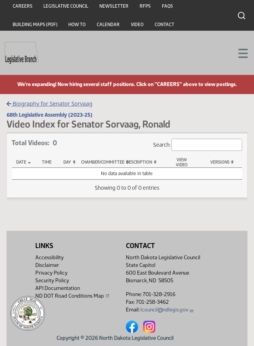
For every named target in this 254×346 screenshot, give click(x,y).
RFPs (145, 6)
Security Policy (52, 280)
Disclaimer (47, 265)
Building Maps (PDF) (35, 24)
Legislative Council (65, 6)
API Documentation (57, 288)
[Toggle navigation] (239, 52)
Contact (164, 24)
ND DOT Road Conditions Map (73, 295)
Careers (23, 6)
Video (137, 24)
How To (77, 24)
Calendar (108, 24)
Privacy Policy (51, 273)
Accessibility (49, 257)
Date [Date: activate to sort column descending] (21, 162)
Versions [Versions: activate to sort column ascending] (219, 162)
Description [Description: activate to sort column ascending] (139, 162)
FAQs (167, 6)
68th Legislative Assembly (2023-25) (49, 114)
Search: (197, 145)
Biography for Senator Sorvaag (49, 103)
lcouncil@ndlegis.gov (167, 309)
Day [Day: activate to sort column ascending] (67, 162)
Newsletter (114, 6)
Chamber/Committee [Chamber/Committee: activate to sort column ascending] (101, 162)
